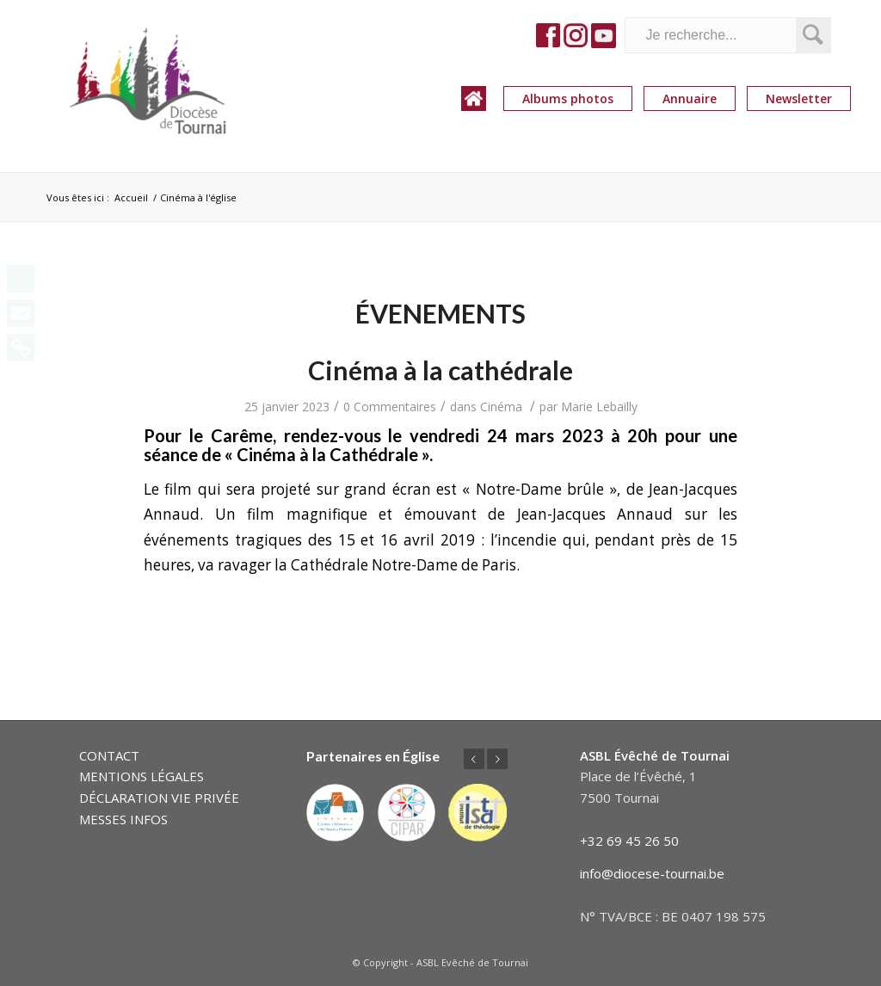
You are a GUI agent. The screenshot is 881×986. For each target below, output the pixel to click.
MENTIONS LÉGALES (141, 776)
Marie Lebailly (599, 406)
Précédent (474, 759)
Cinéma (501, 406)
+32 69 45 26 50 (629, 840)
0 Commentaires (389, 406)
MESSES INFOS (123, 819)
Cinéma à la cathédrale (440, 369)
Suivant (497, 759)
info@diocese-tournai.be (652, 873)
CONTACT (109, 755)
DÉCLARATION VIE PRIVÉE (159, 797)
